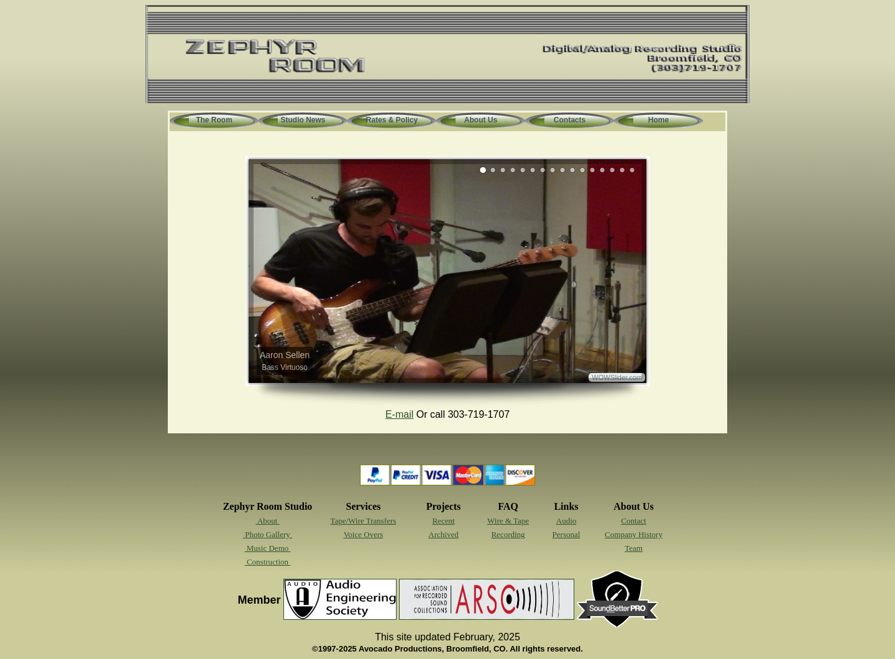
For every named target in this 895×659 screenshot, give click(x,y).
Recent (443, 520)
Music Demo (267, 548)
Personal (567, 534)
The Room (214, 120)
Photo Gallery (267, 534)
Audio (566, 520)
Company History (634, 534)
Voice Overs (363, 534)
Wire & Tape (508, 520)
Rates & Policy (392, 120)
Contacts (569, 120)
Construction (268, 561)
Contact (633, 520)
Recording (508, 534)
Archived (443, 534)
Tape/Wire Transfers (364, 520)
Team (634, 548)
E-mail (399, 414)
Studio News (302, 120)
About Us (480, 120)
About (267, 520)
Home (658, 120)
